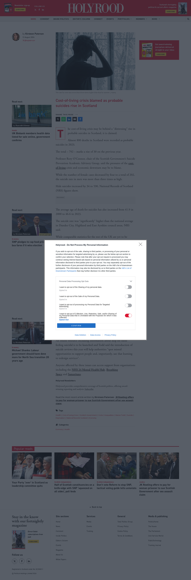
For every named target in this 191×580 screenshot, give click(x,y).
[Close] (141, 245)
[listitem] (95, 281)
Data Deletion (80, 335)
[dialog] (95, 290)
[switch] (128, 287)
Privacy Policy (110, 335)
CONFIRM (76, 326)
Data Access (95, 335)
